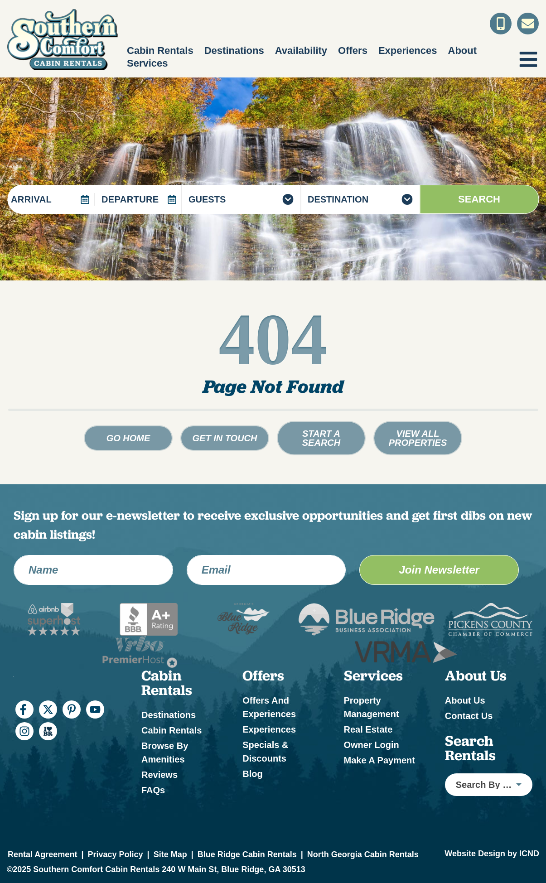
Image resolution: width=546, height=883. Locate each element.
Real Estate (368, 729)
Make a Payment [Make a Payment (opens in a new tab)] (379, 760)
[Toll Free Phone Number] (501, 23)
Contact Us (469, 716)
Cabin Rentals (160, 50)
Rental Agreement (42, 854)
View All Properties (418, 438)
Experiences (407, 50)
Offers (352, 50)
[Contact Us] (528, 23)
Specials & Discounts (265, 751)
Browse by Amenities (164, 752)
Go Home (128, 438)
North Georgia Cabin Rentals (363, 854)
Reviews (159, 775)
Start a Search (321, 438)
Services (147, 63)
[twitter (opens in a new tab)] (48, 709)
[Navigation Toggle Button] (528, 59)
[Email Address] (266, 570)
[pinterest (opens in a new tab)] (72, 709)
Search (479, 199)
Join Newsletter (439, 570)
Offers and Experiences (269, 707)
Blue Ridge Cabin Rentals (247, 854)
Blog (252, 774)
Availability (301, 50)
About (462, 50)
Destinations (234, 50)
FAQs (153, 790)
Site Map (170, 854)
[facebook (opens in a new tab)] (24, 709)
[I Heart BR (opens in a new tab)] (48, 731)
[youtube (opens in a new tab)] (95, 709)
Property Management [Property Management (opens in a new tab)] (371, 707)
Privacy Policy (115, 854)
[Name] (93, 570)
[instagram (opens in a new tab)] (24, 731)
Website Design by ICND (492, 853)
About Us (465, 700)
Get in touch (225, 438)
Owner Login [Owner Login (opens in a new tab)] (371, 745)
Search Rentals (470, 747)
